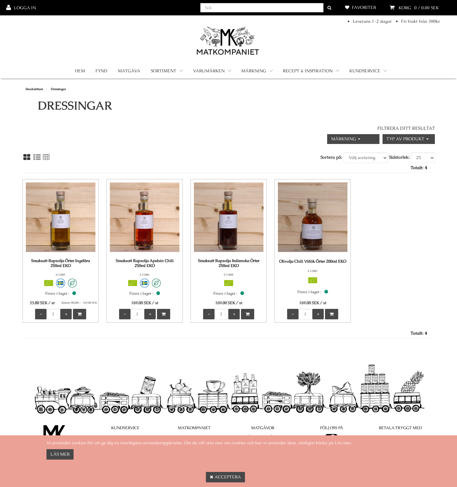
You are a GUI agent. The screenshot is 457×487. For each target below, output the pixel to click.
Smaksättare (34, 89)
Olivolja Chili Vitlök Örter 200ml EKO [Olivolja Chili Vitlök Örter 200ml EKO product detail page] (312, 261)
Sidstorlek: (399, 157)
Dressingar (58, 89)
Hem (80, 71)
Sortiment (163, 71)
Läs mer (60, 454)
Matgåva (129, 71)
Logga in (25, 7)
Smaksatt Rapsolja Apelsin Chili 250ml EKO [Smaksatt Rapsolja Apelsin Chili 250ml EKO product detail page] (145, 263)
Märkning (253, 71)
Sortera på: (331, 157)
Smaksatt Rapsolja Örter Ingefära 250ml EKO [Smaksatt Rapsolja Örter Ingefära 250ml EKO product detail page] (60, 263)
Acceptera (225, 477)
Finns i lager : (57, 293)
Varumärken (209, 71)
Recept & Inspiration (308, 71)
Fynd (101, 71)
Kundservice (364, 71)
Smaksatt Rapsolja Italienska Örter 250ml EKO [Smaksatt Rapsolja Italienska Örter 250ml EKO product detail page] (228, 263)
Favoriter (364, 7)
